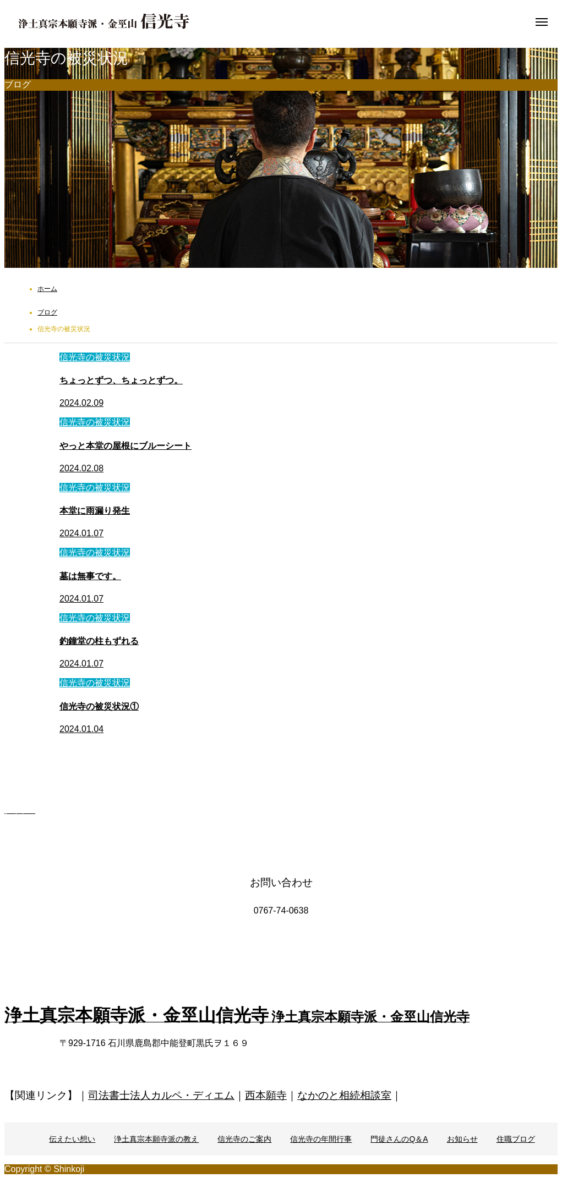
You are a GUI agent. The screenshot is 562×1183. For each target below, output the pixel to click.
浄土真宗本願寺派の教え (156, 1139)
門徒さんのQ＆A (399, 1139)
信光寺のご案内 (244, 1139)
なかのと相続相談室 (344, 1095)
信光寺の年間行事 (321, 1139)
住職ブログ (515, 1139)
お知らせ (462, 1139)
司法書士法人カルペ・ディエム (161, 1095)
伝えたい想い (72, 1139)
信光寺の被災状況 (94, 357)
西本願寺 (266, 1095)
